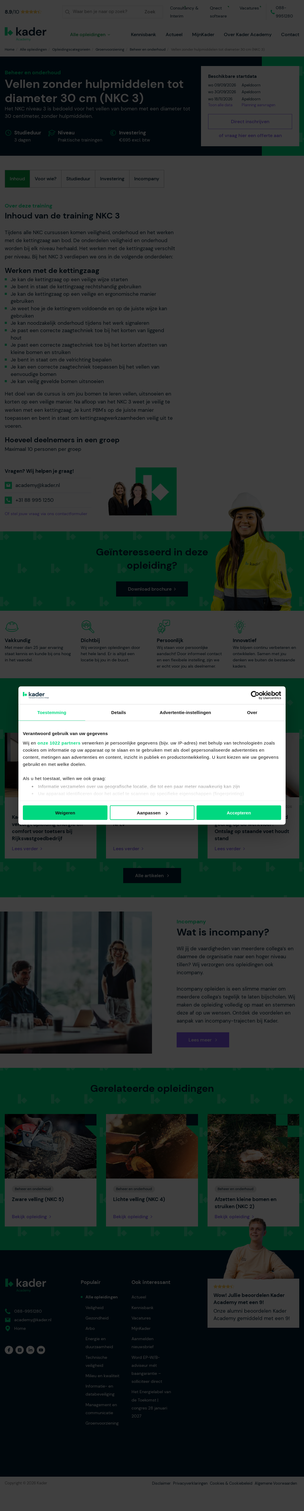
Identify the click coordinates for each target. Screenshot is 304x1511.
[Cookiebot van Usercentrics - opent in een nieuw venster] (255, 695)
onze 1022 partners (58, 742)
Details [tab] (118, 712)
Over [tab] (252, 712)
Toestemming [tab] (51, 712)
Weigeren (65, 812)
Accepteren (239, 812)
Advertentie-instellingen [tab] (185, 712)
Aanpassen (152, 812)
